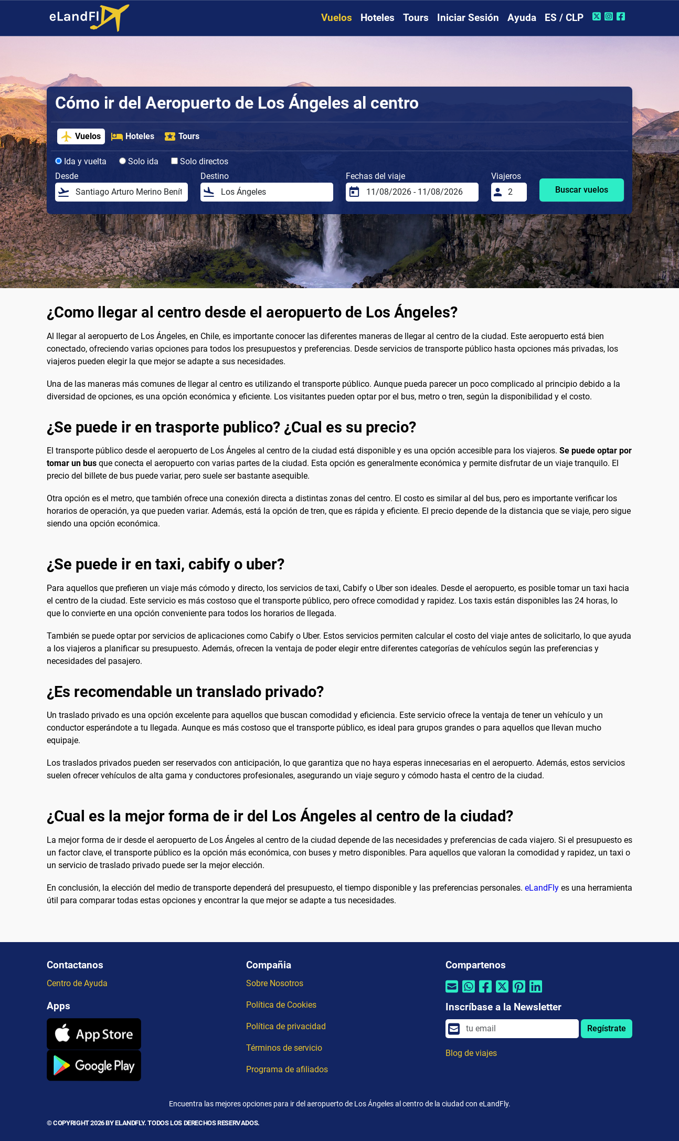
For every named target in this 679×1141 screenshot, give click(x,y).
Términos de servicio (284, 1048)
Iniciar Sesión (468, 18)
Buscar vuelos (581, 190)
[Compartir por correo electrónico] (451, 993)
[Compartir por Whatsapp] (468, 993)
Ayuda (521, 18)
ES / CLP (564, 18)
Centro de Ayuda (77, 983)
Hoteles (377, 18)
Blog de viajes (471, 1053)
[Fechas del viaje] (419, 192)
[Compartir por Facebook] (485, 993)
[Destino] (274, 192)
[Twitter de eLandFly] (598, 16)
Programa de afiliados (287, 1069)
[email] (519, 1028)
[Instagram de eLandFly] (610, 16)
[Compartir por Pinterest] (519, 993)
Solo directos (199, 161)
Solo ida (138, 161)
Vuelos (336, 18)
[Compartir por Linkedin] (535, 993)
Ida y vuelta (81, 161)
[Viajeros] (514, 192)
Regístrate (606, 1028)
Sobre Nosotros (274, 983)
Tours (416, 18)
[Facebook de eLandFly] (622, 16)
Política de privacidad (286, 1026)
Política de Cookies (281, 1005)
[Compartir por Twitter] (502, 993)
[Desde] (128, 192)
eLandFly (542, 888)
